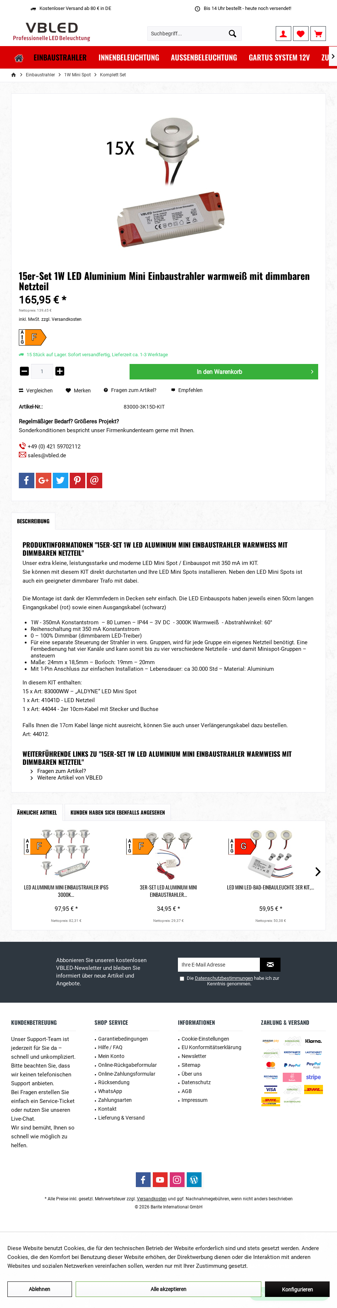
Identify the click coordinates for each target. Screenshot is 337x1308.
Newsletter (194, 1056)
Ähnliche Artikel (37, 812)
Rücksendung (114, 1082)
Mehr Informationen (274, 1266)
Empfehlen (187, 390)
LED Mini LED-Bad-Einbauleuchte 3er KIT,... (168, 891)
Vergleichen (36, 390)
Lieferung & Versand (121, 1118)
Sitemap (191, 1065)
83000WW (57, 691)
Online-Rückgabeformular (127, 1065)
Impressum (194, 1100)
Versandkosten (152, 1198)
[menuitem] (318, 33)
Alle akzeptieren (168, 1289)
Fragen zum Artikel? (130, 390)
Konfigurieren (297, 1290)
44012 (40, 734)
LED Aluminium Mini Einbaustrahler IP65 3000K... (46, 891)
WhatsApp (110, 1091)
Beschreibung (33, 521)
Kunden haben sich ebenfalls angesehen (118, 812)
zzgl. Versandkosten (61, 319)
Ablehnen (39, 1289)
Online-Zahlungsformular (126, 1074)
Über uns (192, 1074)
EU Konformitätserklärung (211, 1047)
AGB (187, 1091)
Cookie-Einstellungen (205, 1039)
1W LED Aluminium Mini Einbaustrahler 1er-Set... (230, 891)
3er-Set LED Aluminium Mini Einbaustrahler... (107, 891)
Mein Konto (111, 1056)
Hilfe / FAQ (110, 1047)
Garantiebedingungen (123, 1039)
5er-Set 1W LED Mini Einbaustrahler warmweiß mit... (291, 891)
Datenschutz (196, 1082)
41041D (51, 700)
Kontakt (107, 1109)
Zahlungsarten (115, 1100)
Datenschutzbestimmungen (224, 978)
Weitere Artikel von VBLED (67, 777)
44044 (49, 709)
